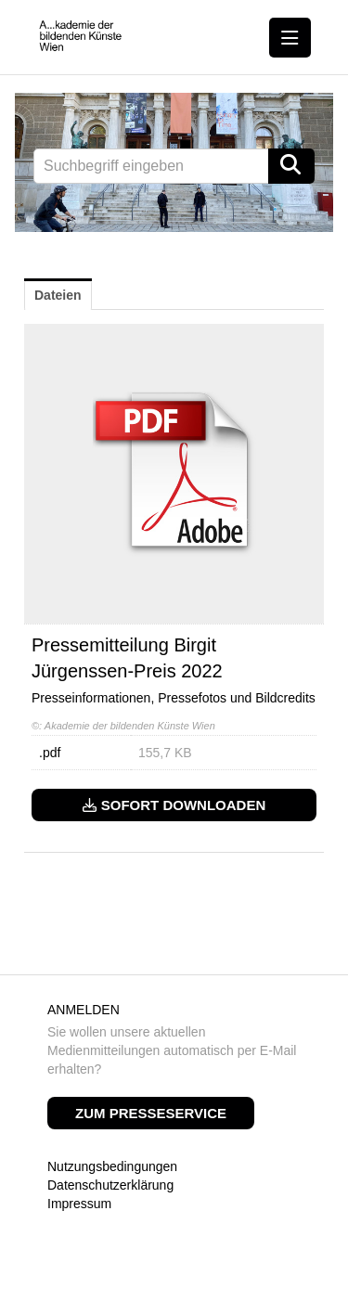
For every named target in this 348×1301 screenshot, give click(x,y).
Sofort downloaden (174, 805)
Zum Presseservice (150, 1113)
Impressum (79, 1203)
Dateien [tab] (58, 295)
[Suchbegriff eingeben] (174, 166)
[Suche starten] (291, 166)
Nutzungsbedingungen (112, 1166)
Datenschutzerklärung (110, 1185)
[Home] (80, 36)
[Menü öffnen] (290, 38)
